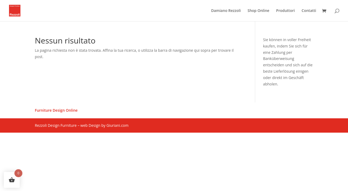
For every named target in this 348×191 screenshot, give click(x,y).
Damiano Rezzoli (226, 11)
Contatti (309, 11)
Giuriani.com (117, 125)
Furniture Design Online (56, 110)
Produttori (285, 11)
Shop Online (258, 11)
